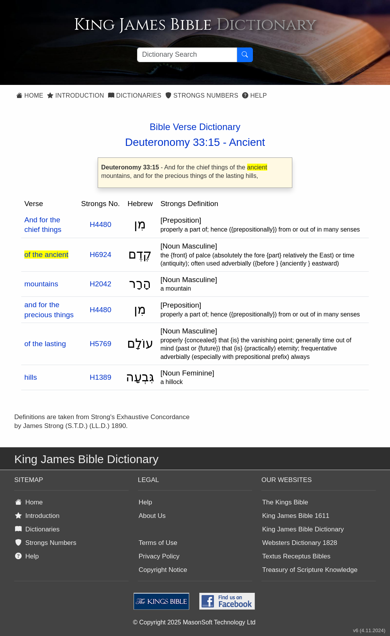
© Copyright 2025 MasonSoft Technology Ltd (194, 622)
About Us (152, 515)
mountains (41, 284)
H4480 (100, 224)
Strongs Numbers (201, 95)
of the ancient (46, 254)
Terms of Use (158, 542)
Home (29, 95)
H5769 (100, 344)
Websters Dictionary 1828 (299, 542)
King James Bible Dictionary (303, 529)
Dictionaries (134, 95)
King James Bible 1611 (295, 515)
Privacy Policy (159, 556)
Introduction (75, 95)
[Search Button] (245, 54)
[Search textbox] (187, 54)
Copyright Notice (163, 569)
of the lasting (45, 344)
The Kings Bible (285, 502)
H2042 (100, 284)
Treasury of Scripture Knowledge (310, 569)
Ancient (247, 142)
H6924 (100, 254)
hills (30, 377)
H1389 (100, 377)
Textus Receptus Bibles (296, 556)
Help (254, 95)
